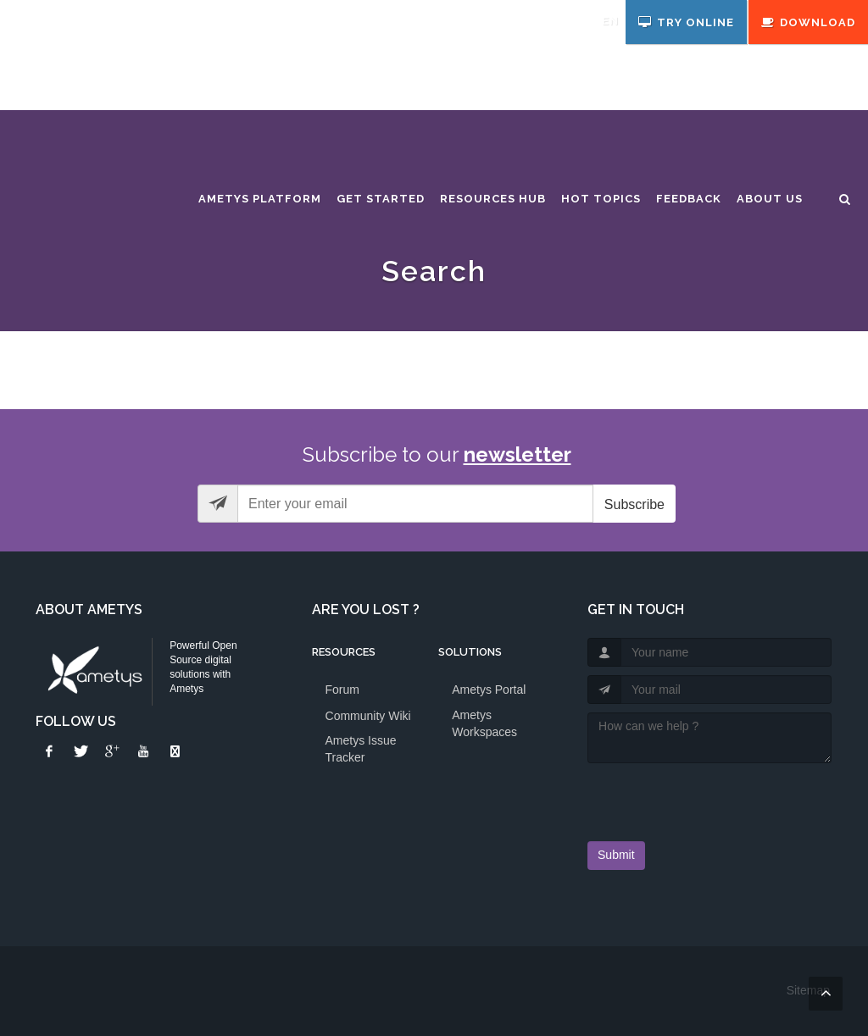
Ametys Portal (489, 689)
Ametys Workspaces (484, 723)
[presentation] (686, 797)
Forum (342, 689)
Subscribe (634, 504)
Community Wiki (368, 716)
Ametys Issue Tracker (361, 749)
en (610, 20)
